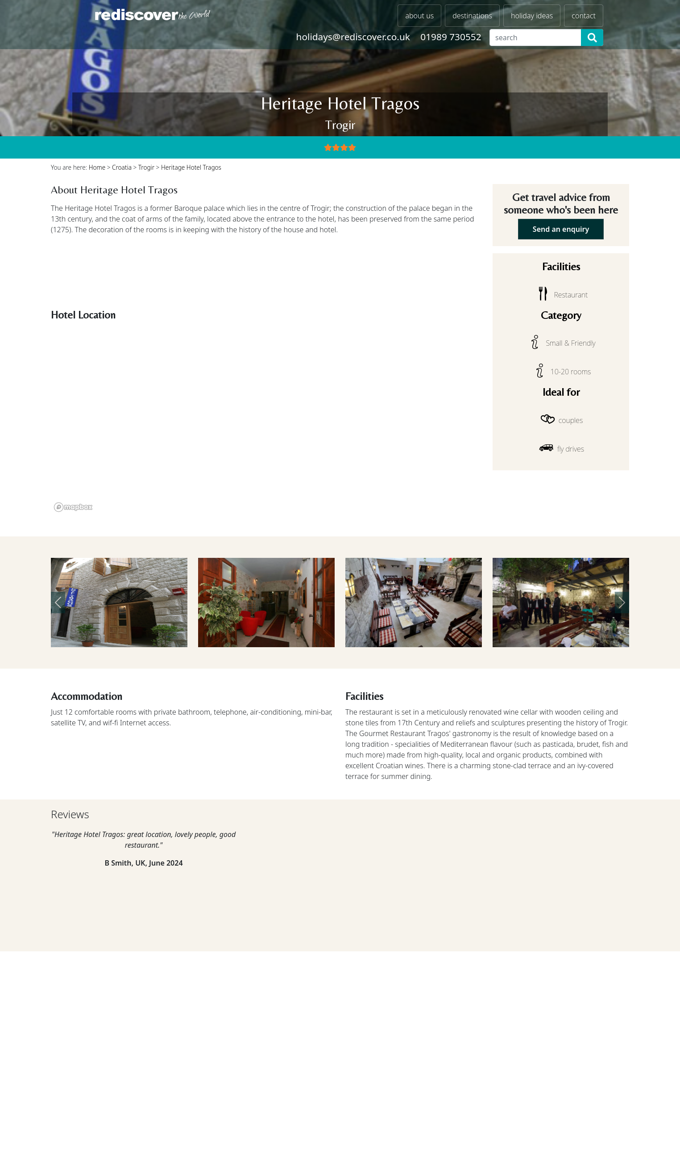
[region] (266, 420)
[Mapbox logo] (73, 507)
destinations (472, 16)
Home (97, 167)
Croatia (122, 167)
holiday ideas (532, 16)
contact (584, 16)
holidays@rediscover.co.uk (353, 36)
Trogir (146, 167)
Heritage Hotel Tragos (191, 167)
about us (419, 16)
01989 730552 (450, 36)
